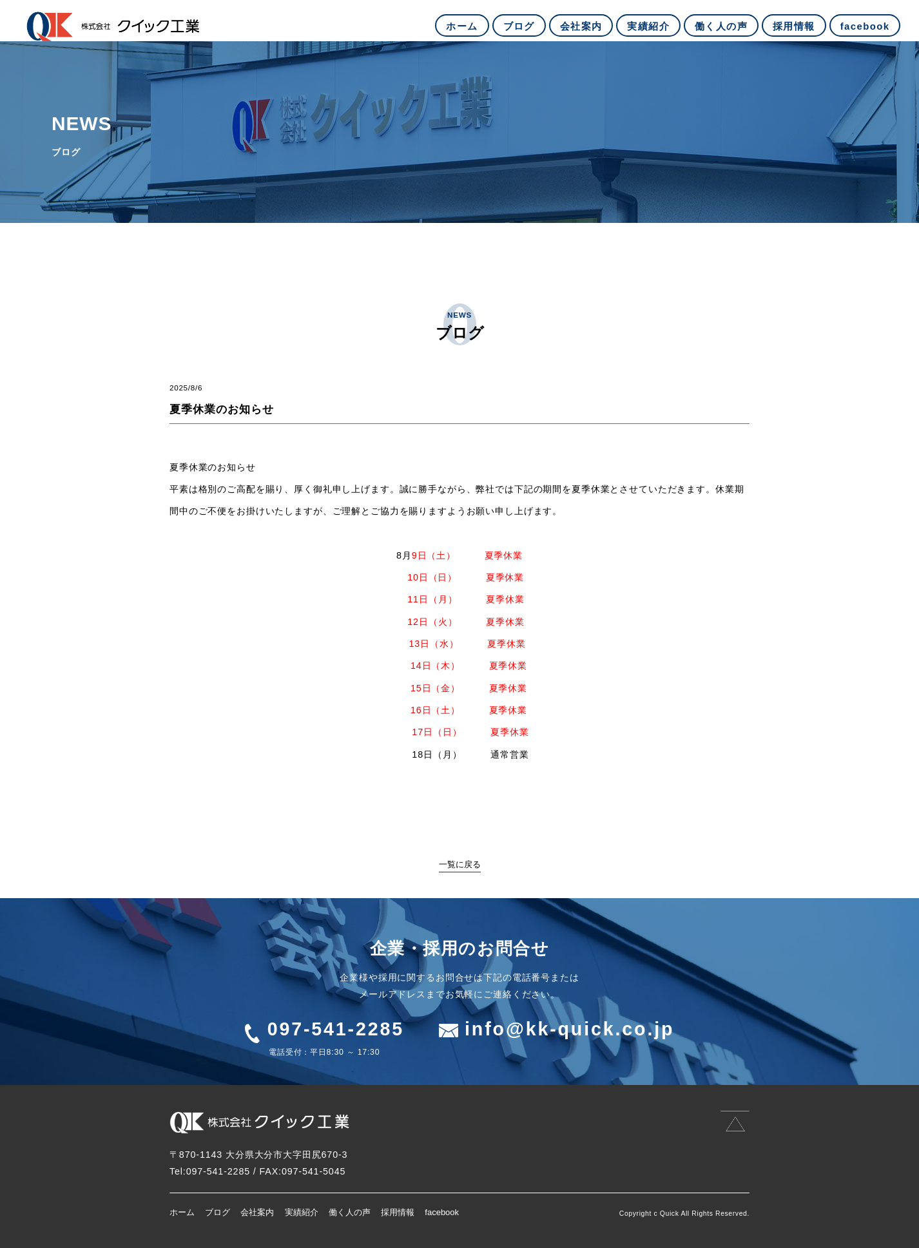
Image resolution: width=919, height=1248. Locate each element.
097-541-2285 (335, 1029)
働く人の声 (350, 1212)
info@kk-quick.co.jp (569, 1029)
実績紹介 (301, 1212)
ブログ (217, 1212)
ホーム (182, 1212)
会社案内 (257, 1212)
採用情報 (397, 1212)
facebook (442, 1212)
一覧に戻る (460, 864)
